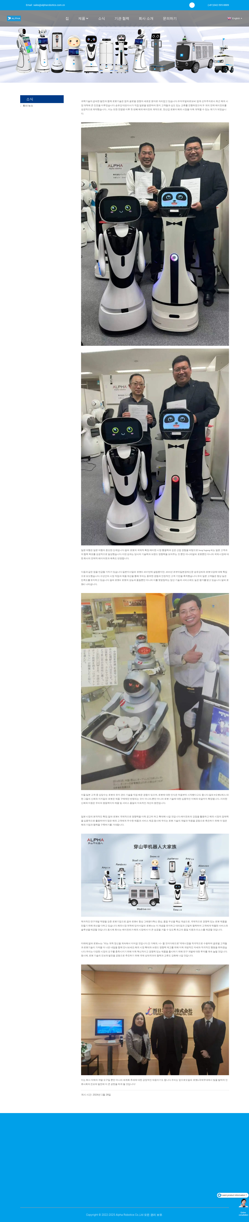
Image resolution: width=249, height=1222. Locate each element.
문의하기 (170, 18)
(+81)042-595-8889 (218, 5)
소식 (101, 18)
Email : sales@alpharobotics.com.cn (45, 5)
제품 (83, 18)
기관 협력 (121, 18)
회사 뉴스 (28, 105)
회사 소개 (146, 18)
